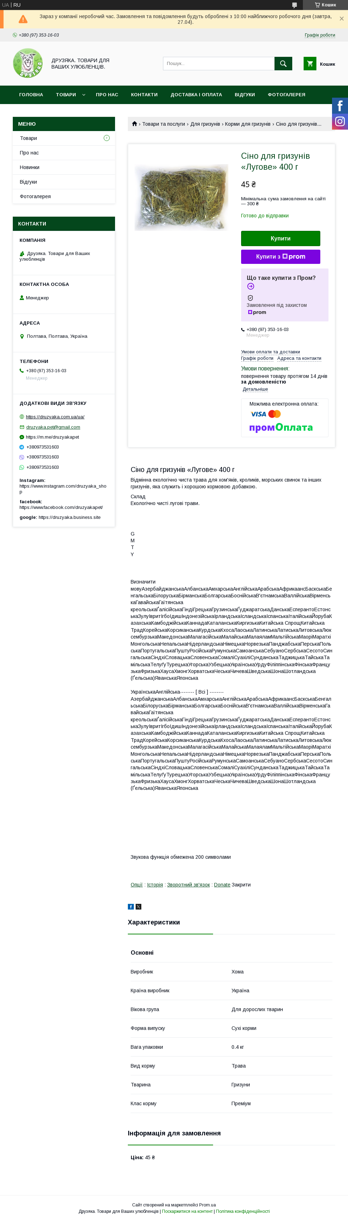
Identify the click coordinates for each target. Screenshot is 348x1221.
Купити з (280, 257)
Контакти (144, 94)
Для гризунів (205, 124)
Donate (222, 885)
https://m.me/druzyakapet (52, 437)
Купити (281, 238)
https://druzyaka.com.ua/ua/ (55, 416)
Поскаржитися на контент (187, 1211)
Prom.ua (207, 1205)
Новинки (29, 167)
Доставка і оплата (196, 94)
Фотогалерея (286, 94)
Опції (137, 885)
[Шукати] (283, 63)
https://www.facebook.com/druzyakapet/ (61, 507)
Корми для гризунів (248, 124)
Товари (66, 94)
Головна (31, 94)
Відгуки (245, 94)
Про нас (107, 94)
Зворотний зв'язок (188, 885)
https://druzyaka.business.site (69, 517)
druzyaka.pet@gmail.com (53, 427)
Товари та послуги (163, 124)
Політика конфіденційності (243, 1211)
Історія (155, 885)
